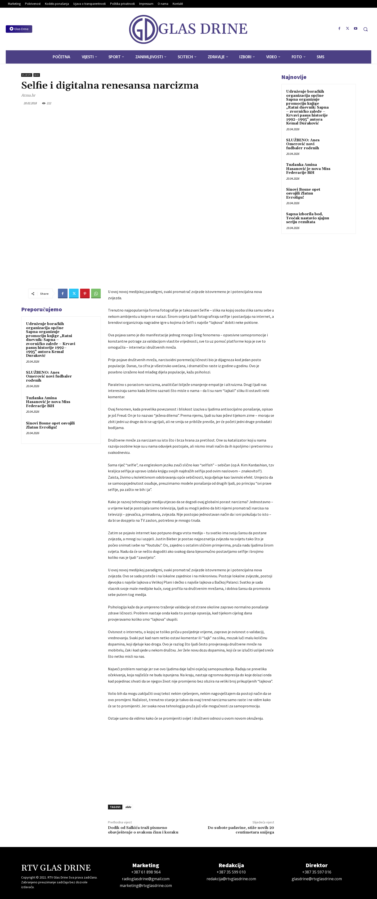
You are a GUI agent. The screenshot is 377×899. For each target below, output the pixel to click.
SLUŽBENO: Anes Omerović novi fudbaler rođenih (49, 376)
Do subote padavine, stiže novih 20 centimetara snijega (241, 830)
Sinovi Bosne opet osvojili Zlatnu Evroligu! (50, 425)
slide (128, 807)
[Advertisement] (191, 761)
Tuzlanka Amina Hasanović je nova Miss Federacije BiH (48, 402)
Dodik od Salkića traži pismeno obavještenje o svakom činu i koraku (143, 830)
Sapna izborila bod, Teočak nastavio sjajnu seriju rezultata (307, 218)
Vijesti (26, 75)
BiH (36, 75)
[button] (365, 29)
